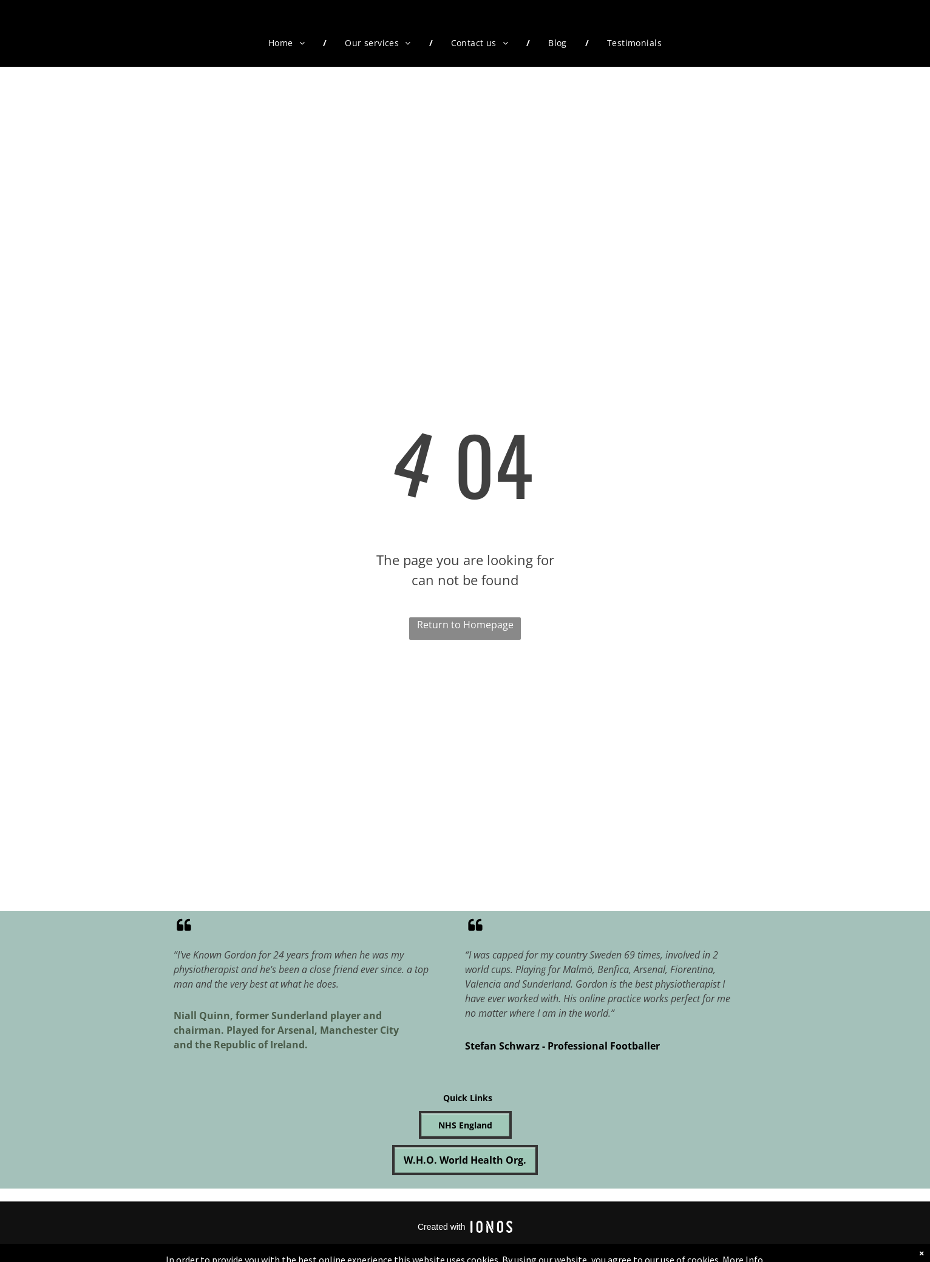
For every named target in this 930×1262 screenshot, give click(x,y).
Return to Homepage (465, 624)
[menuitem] (288, 43)
